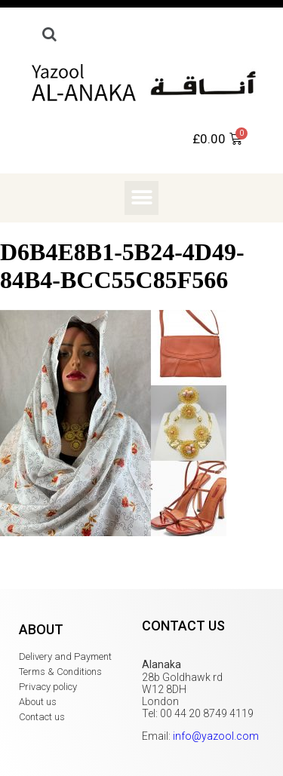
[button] (141, 198)
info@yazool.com (216, 736)
